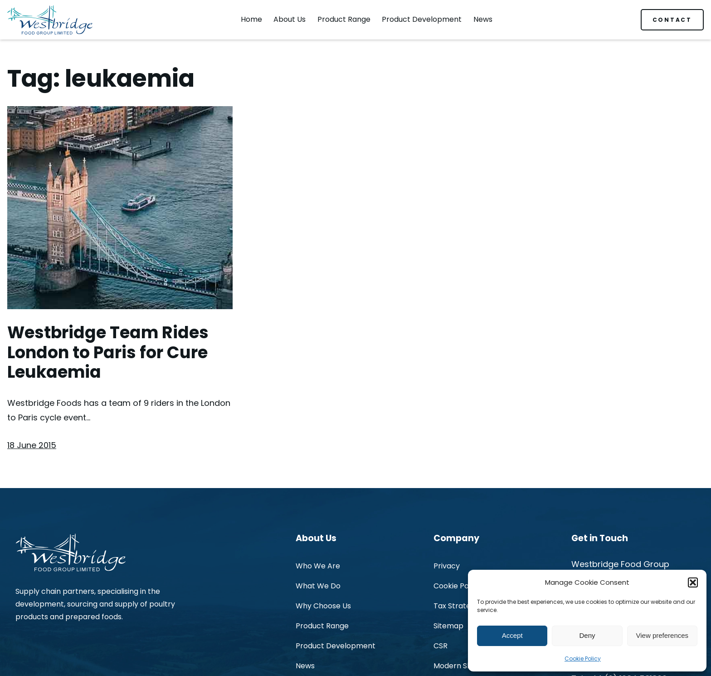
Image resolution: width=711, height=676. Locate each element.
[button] (692, 582)
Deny (587, 635)
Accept (512, 635)
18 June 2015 (31, 445)
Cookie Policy (583, 658)
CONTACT (672, 20)
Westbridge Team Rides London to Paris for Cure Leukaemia (108, 352)
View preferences (662, 635)
